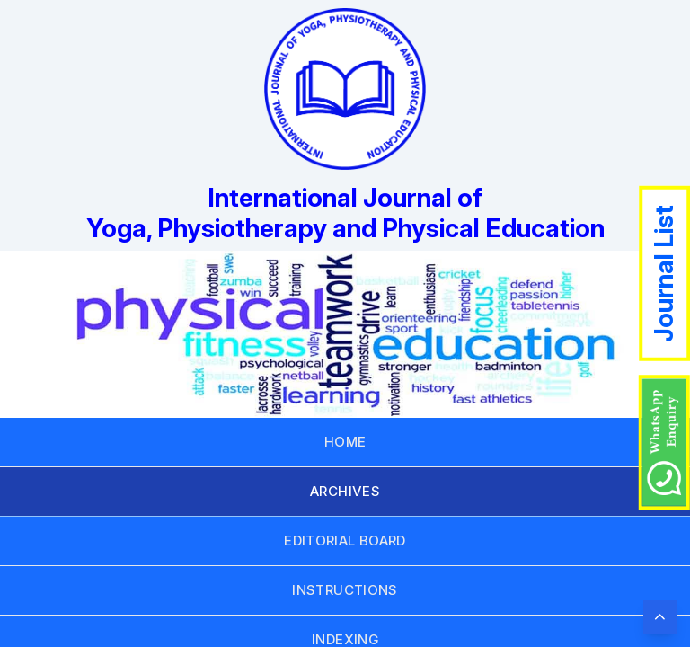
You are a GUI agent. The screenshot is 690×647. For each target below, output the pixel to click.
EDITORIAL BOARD (345, 540)
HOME (345, 441)
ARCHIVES (345, 491)
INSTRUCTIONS (345, 589)
